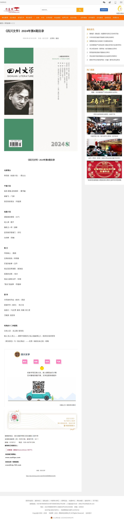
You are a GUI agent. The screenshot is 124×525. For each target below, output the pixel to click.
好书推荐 (92, 17)
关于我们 (95, 500)
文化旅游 (100, 17)
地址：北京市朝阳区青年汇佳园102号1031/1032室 (56, 507)
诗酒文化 (116, 17)
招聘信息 (64, 500)
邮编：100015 (79, 507)
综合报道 (13, 17)
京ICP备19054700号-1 (52, 510)
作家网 (12, 10)
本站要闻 (5, 17)
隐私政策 (46, 500)
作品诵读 (57, 17)
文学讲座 (49, 17)
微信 (57, 38)
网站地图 (80, 500)
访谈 (37, 17)
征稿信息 (108, 17)
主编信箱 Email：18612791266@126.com (80, 504)
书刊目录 (7, 23)
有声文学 (65, 17)
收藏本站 (72, 500)
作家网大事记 (55, 500)
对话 (42, 17)
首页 (1, 23)
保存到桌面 (29, 500)
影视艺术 (21, 17)
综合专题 (73, 17)
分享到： (53, 38)
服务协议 (38, 500)
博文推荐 (29, 17)
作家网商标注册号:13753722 (70, 510)
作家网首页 (3, 2)
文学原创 (83, 17)
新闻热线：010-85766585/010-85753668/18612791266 (47, 504)
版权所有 (88, 500)
